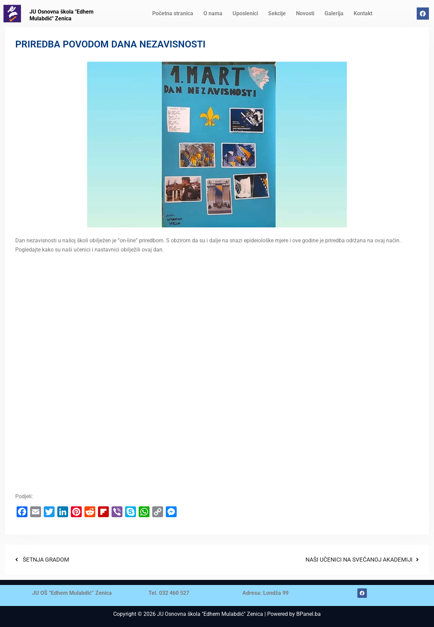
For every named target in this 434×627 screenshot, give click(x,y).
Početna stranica (172, 13)
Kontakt (363, 13)
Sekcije (277, 13)
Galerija (333, 13)
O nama (212, 13)
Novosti (305, 13)
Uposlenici (245, 13)
